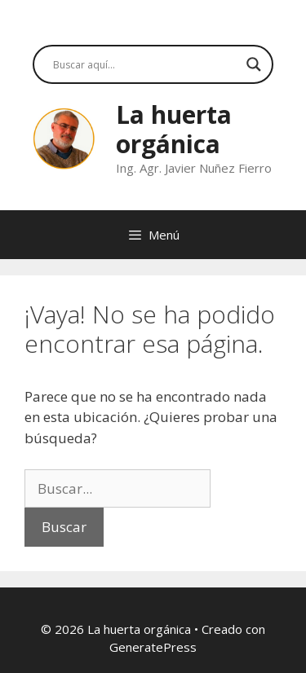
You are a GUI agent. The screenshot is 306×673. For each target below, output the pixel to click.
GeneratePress (153, 647)
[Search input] (145, 64)
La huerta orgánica (174, 129)
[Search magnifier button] (253, 64)
